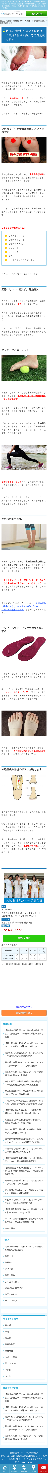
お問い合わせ (11, 1294)
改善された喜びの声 (14, 1288)
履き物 (8, 1338)
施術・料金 (14, 1471)
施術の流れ (10, 1275)
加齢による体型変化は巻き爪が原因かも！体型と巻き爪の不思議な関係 (24, 1121)
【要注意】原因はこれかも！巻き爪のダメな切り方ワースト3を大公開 (24, 1211)
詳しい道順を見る (24, 1013)
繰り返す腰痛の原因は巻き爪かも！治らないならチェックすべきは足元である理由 (24, 1140)
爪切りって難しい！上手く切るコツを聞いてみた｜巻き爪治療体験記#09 (24, 1201)
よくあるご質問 (12, 1282)
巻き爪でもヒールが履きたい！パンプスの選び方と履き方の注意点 (24, 1073)
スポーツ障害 (11, 1357)
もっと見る (10, 1228)
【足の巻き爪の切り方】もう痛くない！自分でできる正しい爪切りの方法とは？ (24, 1045)
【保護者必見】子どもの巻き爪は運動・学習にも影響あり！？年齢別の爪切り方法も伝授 (24, 1033)
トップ (5, 1471)
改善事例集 (24, 1471)
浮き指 (8, 1370)
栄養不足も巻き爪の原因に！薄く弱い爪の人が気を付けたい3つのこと (24, 1150)
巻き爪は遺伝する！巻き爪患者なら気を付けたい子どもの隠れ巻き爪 (24, 1092)
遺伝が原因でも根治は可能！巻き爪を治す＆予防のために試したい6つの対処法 (24, 1083)
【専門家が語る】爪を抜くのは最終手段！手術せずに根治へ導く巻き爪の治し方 (24, 1112)
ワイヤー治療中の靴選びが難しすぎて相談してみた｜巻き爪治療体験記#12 (24, 1220)
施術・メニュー (12, 1256)
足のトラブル (11, 1363)
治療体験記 (10, 1344)
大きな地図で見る (24, 1007)
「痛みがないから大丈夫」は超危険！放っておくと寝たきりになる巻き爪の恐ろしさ (24, 1102)
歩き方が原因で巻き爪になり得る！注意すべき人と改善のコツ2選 (24, 1131)
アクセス (33, 1471)
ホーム (2, 21)
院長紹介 (9, 1262)
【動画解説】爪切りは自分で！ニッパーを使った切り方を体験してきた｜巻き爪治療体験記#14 (24, 1171)
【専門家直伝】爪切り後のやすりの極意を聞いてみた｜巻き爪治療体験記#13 (24, 1159)
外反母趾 (9, 1351)
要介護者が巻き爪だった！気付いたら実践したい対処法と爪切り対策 (24, 1191)
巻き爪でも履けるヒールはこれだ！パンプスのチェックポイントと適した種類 (24, 1064)
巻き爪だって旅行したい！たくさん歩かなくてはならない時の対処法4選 (24, 1054)
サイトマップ (11, 1301)
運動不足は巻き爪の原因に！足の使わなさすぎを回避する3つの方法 (24, 1182)
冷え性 (8, 1376)
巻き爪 (8, 1325)
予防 (7, 1332)
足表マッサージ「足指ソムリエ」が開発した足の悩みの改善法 (24, 1248)
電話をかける (24, 938)
